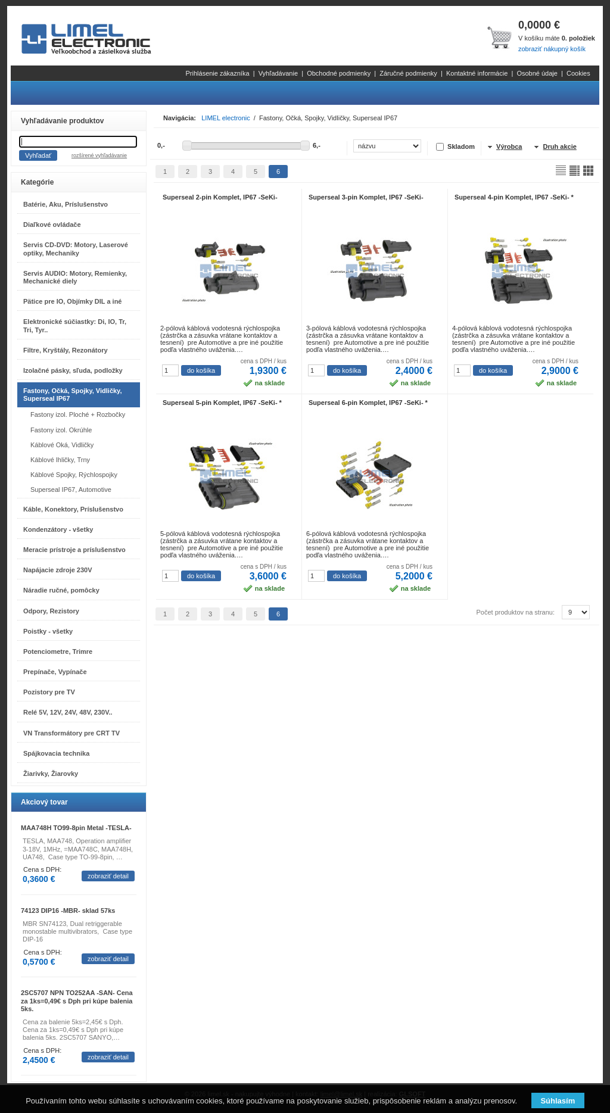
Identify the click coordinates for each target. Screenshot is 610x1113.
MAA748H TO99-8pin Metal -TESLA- (76, 827)
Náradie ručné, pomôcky (61, 590)
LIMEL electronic (225, 117)
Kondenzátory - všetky (58, 529)
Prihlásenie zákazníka (218, 73)
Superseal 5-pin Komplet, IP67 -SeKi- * (222, 402)
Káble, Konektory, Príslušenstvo (73, 509)
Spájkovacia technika (56, 753)
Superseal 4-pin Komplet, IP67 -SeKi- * (514, 197)
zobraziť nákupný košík (552, 48)
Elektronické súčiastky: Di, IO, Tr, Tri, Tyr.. (74, 325)
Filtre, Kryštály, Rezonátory (65, 350)
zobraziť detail (108, 876)
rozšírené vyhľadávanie (99, 155)
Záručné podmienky (408, 73)
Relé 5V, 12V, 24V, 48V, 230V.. (68, 712)
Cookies (578, 73)
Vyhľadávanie (278, 73)
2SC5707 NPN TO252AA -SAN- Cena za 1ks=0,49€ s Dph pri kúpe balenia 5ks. (77, 1000)
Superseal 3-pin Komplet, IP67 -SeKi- (366, 197)
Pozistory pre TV (49, 692)
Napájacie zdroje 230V (57, 569)
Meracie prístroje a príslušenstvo (74, 549)
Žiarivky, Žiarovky (50, 773)
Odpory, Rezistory (51, 611)
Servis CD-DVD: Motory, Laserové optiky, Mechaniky (75, 248)
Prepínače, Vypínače (55, 671)
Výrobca (509, 146)
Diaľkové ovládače (52, 224)
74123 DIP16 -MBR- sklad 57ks (68, 910)
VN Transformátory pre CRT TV (71, 733)
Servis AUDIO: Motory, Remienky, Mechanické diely (75, 277)
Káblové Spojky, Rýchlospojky (73, 474)
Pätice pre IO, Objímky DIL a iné (72, 301)
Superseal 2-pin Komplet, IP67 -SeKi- (220, 197)
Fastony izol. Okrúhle (61, 430)
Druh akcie (560, 146)
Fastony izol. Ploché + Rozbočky (77, 414)
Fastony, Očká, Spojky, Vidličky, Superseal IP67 (72, 394)
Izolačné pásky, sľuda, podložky (73, 370)
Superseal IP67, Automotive (70, 489)
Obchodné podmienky (339, 73)
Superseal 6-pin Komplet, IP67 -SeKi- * (368, 402)
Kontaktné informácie (477, 73)
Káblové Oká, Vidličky (62, 444)
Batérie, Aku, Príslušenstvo (65, 204)
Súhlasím (557, 1100)
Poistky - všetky (48, 631)
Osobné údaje (537, 73)
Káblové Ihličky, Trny (60, 459)
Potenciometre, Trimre (57, 651)
